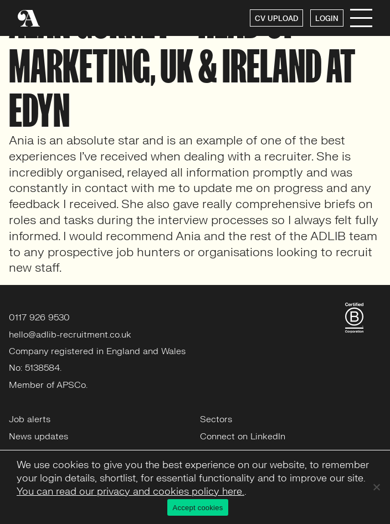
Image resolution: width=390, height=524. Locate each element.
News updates (38, 436)
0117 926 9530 (39, 317)
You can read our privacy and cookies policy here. (130, 491)
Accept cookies (198, 508)
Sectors (216, 419)
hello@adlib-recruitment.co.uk (70, 334)
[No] (376, 486)
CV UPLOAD (276, 18)
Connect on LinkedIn (242, 436)
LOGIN (326, 18)
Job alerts (29, 419)
